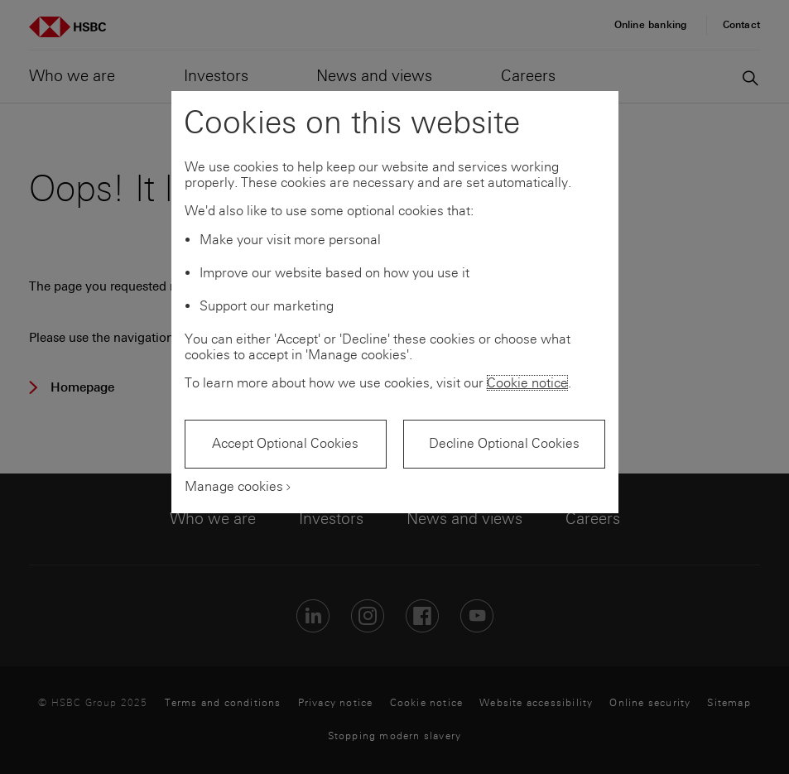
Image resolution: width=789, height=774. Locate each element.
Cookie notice (527, 383)
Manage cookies (234, 486)
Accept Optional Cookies (285, 443)
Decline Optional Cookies (504, 443)
